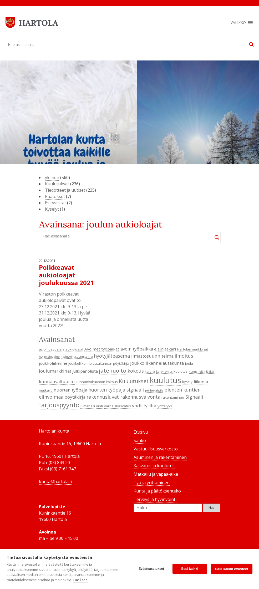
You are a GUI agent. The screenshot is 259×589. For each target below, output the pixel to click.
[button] (238, 22)
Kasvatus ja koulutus (154, 466)
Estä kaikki (189, 569)
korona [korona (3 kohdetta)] (150, 371)
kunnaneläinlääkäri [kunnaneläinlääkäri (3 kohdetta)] (202, 371)
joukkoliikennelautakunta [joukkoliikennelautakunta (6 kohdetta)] (157, 363)
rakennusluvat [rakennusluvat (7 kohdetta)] (103, 397)
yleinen (52, 177)
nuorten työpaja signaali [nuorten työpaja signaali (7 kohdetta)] (116, 390)
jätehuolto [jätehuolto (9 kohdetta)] (112, 370)
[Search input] (127, 44)
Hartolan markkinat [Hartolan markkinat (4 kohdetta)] (192, 349)
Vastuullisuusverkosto (156, 449)
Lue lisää (80, 579)
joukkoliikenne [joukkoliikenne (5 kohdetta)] (53, 363)
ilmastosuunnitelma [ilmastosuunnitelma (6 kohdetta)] (152, 356)
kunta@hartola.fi (55, 481)
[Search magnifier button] (251, 44)
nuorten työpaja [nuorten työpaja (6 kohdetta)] (70, 390)
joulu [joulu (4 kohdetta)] (189, 363)
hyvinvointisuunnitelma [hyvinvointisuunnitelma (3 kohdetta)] (77, 356)
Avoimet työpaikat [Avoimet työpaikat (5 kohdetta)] (101, 349)
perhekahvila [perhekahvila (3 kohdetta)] (154, 390)
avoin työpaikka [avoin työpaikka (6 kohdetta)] (136, 349)
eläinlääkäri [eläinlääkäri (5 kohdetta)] (165, 349)
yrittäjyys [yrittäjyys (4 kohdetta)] (165, 406)
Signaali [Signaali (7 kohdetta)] (194, 397)
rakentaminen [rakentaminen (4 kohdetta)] (172, 397)
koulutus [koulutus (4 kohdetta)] (180, 371)
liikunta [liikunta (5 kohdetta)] (201, 381)
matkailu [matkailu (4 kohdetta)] (46, 390)
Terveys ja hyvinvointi (155, 499)
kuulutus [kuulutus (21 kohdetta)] (165, 380)
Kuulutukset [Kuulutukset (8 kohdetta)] (134, 381)
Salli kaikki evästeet (231, 569)
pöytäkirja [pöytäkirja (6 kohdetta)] (74, 397)
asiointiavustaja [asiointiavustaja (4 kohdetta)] (51, 349)
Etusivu (141, 432)
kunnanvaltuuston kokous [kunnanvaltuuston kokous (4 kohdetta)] (97, 381)
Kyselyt (52, 209)
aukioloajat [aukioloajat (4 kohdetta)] (74, 349)
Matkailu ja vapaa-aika (156, 474)
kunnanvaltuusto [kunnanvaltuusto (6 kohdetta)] (57, 381)
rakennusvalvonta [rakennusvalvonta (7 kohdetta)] (140, 397)
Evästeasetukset (151, 569)
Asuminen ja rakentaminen (160, 457)
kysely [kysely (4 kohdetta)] (187, 381)
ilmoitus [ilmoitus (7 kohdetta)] (184, 356)
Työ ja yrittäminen (152, 482)
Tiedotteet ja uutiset (65, 190)
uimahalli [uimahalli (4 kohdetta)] (87, 406)
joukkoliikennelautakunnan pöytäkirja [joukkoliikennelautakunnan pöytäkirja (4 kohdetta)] (98, 363)
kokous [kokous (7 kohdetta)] (136, 371)
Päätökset (55, 196)
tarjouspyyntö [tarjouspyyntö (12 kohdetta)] (59, 405)
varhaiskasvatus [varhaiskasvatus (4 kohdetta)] (117, 406)
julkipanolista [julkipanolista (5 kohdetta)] (85, 371)
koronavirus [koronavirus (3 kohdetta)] (164, 371)
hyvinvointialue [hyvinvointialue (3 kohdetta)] (49, 356)
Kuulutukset (57, 184)
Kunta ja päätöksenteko (157, 491)
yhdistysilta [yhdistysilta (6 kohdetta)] (144, 406)
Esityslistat (55, 203)
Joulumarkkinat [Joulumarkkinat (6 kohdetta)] (55, 371)
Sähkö (140, 440)
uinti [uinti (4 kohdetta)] (99, 406)
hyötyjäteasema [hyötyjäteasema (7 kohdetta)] (112, 356)
